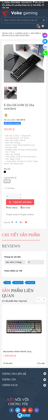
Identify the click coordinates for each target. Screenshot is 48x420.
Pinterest (26, 222)
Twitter (17, 410)
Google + (21, 222)
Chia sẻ (12, 222)
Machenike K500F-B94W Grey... (18, 351)
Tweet (16, 222)
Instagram (36, 410)
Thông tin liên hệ (14, 373)
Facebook (11, 410)
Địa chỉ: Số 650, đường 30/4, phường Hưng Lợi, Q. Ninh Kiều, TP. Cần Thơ (23, 5)
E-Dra (7, 282)
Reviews (11, 246)
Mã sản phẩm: (10, 120)
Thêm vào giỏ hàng (20, 202)
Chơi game (31, 282)
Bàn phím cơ (18, 282)
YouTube (24, 410)
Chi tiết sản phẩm (21, 235)
